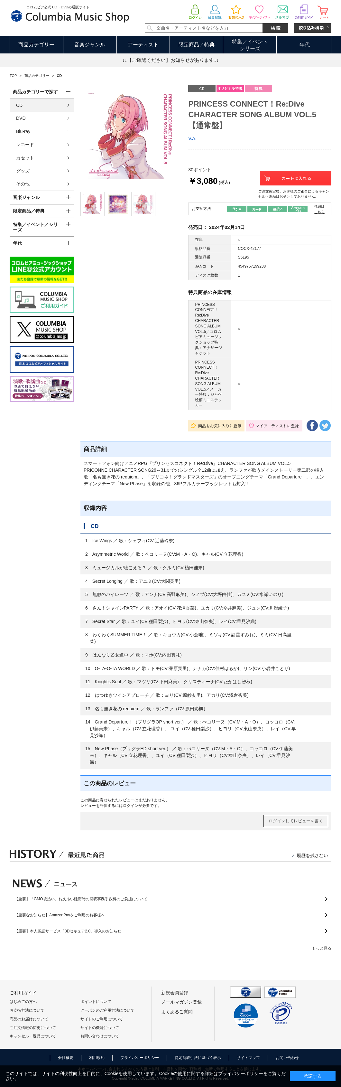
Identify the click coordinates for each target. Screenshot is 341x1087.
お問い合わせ (287, 1057)
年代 (305, 44)
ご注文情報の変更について (33, 1028)
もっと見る (321, 948)
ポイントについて (95, 1001)
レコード (25, 144)
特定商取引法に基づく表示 (198, 1057)
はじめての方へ (23, 1001)
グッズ (23, 171)
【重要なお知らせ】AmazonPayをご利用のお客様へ (59, 915)
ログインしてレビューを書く (296, 820)
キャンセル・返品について (33, 1036)
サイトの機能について (99, 1028)
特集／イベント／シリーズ (35, 227)
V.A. (192, 138)
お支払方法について (27, 1010)
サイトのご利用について (101, 1019)
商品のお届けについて (29, 1019)
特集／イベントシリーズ (250, 45)
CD (19, 105)
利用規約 (97, 1057)
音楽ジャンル (89, 44)
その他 (23, 183)
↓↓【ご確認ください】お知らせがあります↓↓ (170, 60)
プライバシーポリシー (139, 1057)
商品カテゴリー (36, 44)
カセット (25, 157)
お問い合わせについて (99, 1036)
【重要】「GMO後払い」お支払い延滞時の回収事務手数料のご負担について (80, 899)
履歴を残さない (312, 855)
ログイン (130, 805)
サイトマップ (248, 1057)
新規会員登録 (174, 992)
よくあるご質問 (177, 1011)
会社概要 (65, 1057)
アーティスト (143, 44)
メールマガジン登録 (181, 1002)
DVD (21, 118)
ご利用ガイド (23, 992)
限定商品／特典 (197, 44)
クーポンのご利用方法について (107, 1010)
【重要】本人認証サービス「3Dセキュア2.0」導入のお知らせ (67, 931)
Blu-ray (23, 131)
